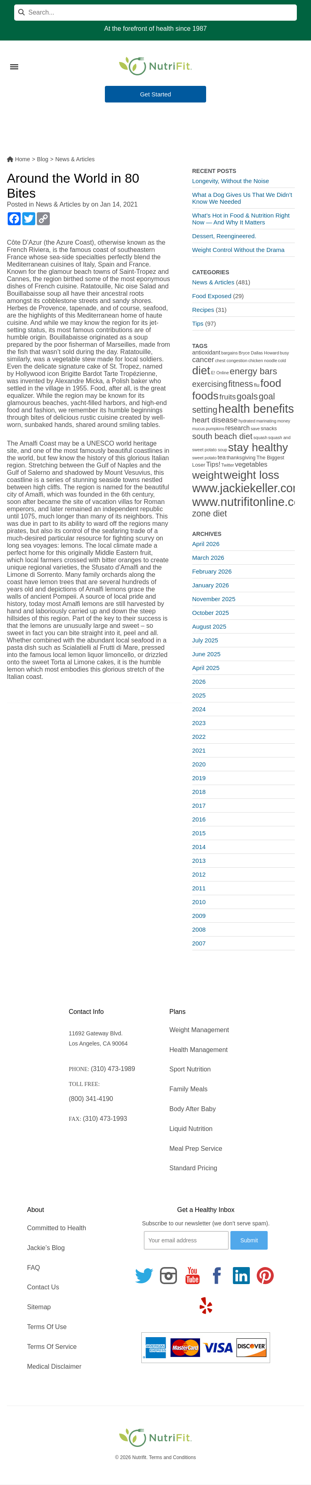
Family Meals (188, 1089)
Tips (198, 323)
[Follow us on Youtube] (192, 1275)
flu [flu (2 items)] (257, 385)
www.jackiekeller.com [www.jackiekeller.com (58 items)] (247, 488)
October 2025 (210, 612)
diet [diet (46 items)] (201, 370)
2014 (199, 846)
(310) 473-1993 (105, 1118)
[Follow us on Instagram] (168, 1275)
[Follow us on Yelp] (205, 1305)
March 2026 (208, 557)
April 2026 (206, 543)
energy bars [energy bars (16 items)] (253, 371)
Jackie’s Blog (46, 1247)
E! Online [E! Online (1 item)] (220, 372)
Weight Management (199, 1029)
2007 (199, 943)
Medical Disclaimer (54, 1366)
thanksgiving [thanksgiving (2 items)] (241, 457)
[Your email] (186, 1240)
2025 (199, 695)
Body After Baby (192, 1108)
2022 (199, 736)
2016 (199, 819)
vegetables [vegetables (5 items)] (251, 464)
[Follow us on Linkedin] (241, 1275)
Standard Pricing (193, 1168)
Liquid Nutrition (191, 1128)
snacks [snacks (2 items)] (269, 428)
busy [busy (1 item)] (284, 352)
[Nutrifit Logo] (155, 66)
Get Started (155, 94)
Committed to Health (56, 1228)
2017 (199, 805)
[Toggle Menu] (14, 57)
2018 (199, 791)
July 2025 (205, 640)
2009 (199, 915)
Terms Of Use (47, 1326)
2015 (199, 833)
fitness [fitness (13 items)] (240, 383)
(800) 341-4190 (91, 1098)
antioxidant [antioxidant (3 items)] (206, 352)
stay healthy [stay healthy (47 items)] (258, 447)
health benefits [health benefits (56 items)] (256, 408)
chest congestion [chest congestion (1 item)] (231, 360)
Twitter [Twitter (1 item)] (228, 465)
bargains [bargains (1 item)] (229, 352)
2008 (199, 929)
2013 (199, 860)
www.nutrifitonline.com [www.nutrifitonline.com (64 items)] (251, 501)
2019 (199, 778)
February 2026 (212, 571)
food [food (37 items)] (270, 383)
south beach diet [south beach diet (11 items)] (222, 436)
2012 (199, 874)
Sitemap (39, 1307)
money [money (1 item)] (283, 420)
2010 (199, 901)
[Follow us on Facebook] (217, 1275)
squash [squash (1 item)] (260, 437)
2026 (199, 681)
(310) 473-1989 (113, 1068)
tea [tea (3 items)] (221, 457)
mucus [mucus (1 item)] (198, 428)
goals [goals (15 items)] (247, 396)
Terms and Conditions (172, 1457)
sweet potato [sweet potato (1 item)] (204, 457)
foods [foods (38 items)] (205, 396)
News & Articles (58, 204)
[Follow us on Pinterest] (265, 1275)
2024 (199, 709)
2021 (199, 750)
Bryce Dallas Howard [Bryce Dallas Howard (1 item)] (259, 352)
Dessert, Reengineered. (224, 236)
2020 (199, 764)
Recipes (203, 309)
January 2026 (210, 585)
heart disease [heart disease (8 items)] (215, 420)
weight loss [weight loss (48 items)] (251, 475)
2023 (199, 722)
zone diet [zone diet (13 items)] (209, 513)
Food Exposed (212, 295)
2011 (199, 888)
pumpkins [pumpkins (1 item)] (215, 428)
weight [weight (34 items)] (207, 475)
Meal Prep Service (195, 1148)
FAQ (33, 1267)
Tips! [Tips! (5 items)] (213, 464)
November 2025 (214, 598)
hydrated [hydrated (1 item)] (247, 420)
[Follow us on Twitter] (144, 1275)
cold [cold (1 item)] (282, 360)
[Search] (155, 12)
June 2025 (206, 654)
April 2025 (206, 667)
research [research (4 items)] (237, 428)
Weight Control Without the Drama (238, 249)
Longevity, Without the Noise (230, 180)
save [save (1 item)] (255, 428)
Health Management (198, 1049)
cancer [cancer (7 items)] (203, 360)
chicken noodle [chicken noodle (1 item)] (262, 360)
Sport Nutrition (190, 1069)
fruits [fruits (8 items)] (227, 397)
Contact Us (43, 1287)
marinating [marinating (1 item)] (266, 420)
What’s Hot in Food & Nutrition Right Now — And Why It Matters (241, 219)
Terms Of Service (52, 1346)
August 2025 (209, 626)
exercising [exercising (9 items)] (210, 384)
